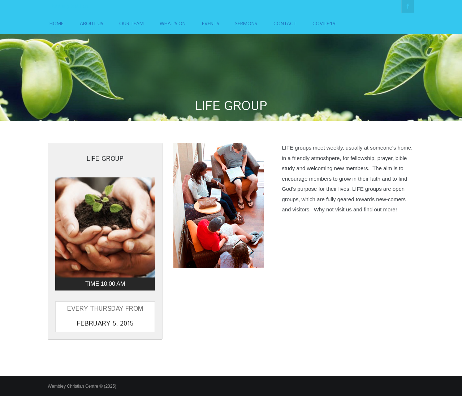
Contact (285, 23)
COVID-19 (324, 23)
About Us (91, 23)
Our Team (131, 23)
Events (210, 23)
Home (56, 23)
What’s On (173, 23)
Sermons (246, 23)
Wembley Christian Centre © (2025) (82, 386)
